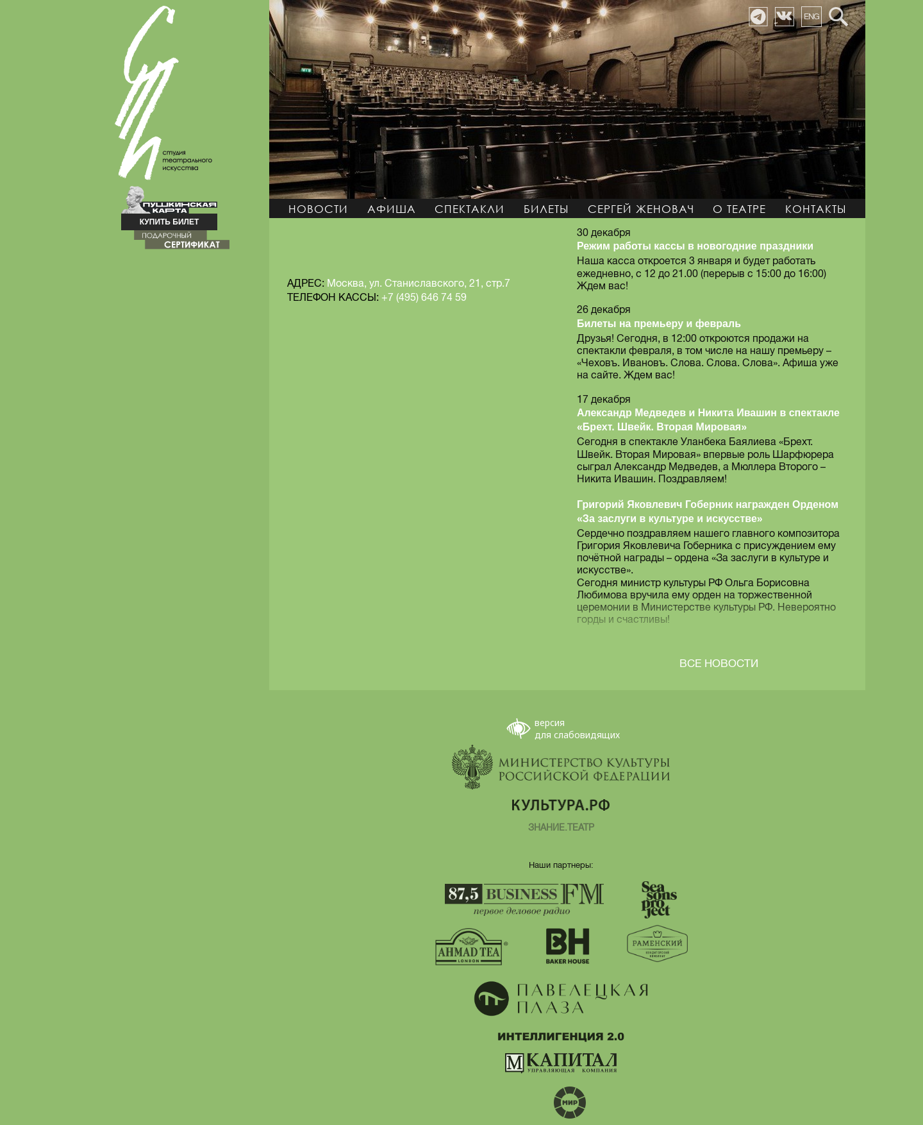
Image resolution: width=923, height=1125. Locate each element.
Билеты (546, 209)
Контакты (815, 209)
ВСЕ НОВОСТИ (718, 663)
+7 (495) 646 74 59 (424, 297)
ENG (811, 16)
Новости (318, 209)
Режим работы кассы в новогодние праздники (695, 246)
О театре (739, 209)
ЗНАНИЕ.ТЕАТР (561, 828)
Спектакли (469, 209)
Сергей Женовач (641, 209)
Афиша (391, 209)
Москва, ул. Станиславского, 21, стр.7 (418, 283)
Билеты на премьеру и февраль (659, 323)
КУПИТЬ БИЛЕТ (169, 221)
